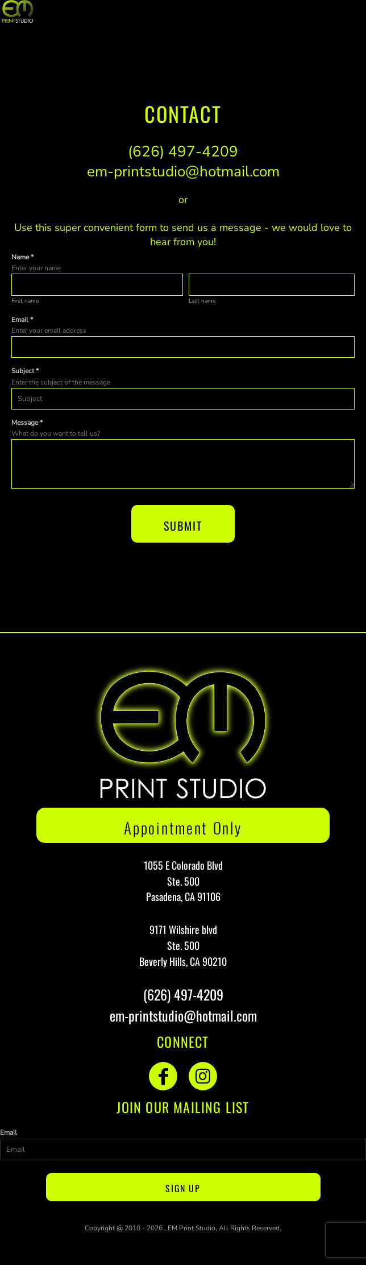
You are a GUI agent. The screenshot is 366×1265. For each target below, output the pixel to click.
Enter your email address (48, 330)
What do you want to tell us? (55, 433)
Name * (22, 257)
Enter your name (36, 267)
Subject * (25, 370)
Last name (202, 301)
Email (8, 1132)
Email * (22, 319)
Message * (27, 422)
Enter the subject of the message (60, 382)
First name (25, 301)
